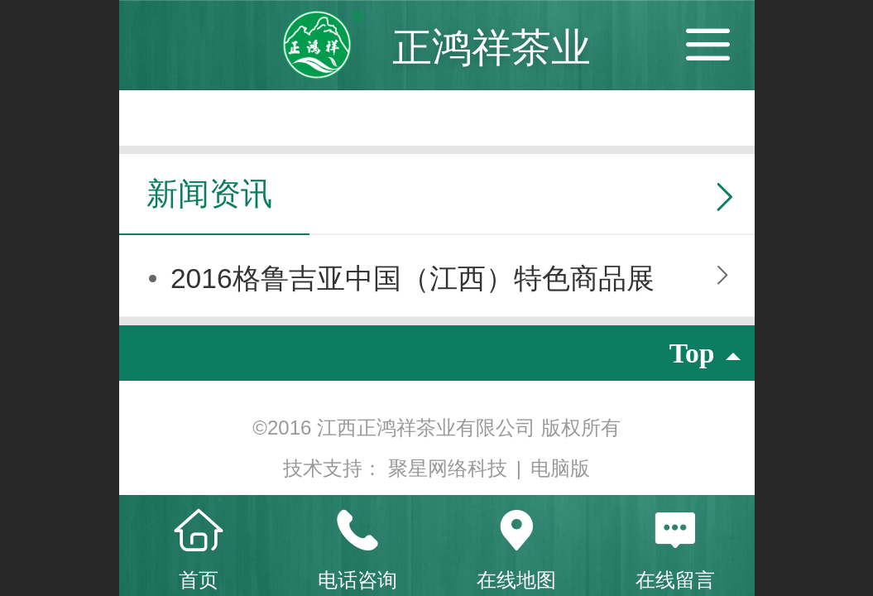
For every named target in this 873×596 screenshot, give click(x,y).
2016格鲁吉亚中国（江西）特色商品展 (412, 278)
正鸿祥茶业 (491, 48)
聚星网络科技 (450, 468)
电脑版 (560, 468)
